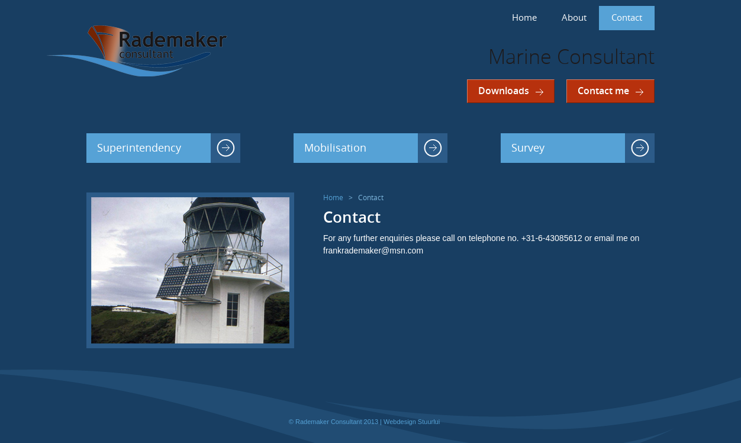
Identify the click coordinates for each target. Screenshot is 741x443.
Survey (528, 148)
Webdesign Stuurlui (412, 421)
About (574, 17)
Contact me (603, 91)
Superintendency (139, 148)
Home (524, 17)
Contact (626, 17)
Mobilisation (335, 148)
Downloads (503, 91)
